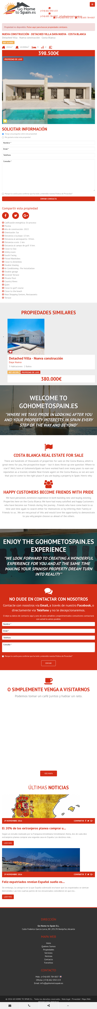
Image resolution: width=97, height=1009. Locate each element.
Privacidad (76, 999)
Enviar (48, 663)
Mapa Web (86, 999)
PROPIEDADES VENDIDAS (48, 1002)
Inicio (48, 943)
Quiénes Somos (49, 946)
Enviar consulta (48, 199)
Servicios (48, 952)
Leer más (8, 843)
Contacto (48, 959)
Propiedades (48, 949)
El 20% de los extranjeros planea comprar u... (34, 828)
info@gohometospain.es (70, 16)
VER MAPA (48, 773)
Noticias (48, 956)
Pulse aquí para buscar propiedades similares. (47, 27)
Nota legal (66, 999)
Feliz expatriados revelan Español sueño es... (33, 882)
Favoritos (48, 962)
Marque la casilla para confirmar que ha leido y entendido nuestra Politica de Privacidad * (39, 194)
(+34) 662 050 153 (49, 10)
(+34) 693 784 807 (49, 16)
